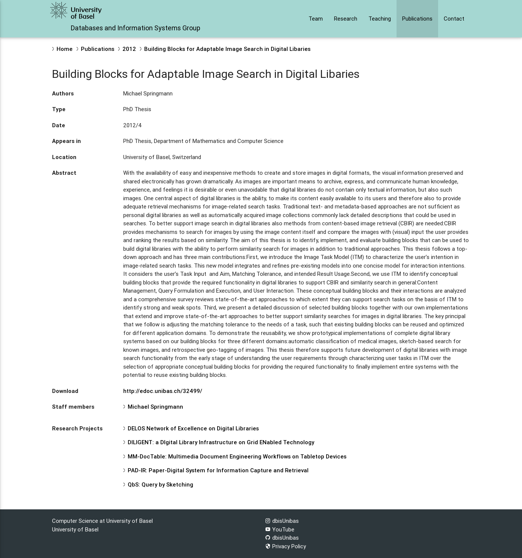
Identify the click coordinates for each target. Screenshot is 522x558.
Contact (454, 18)
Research (345, 18)
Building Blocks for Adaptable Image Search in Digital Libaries (227, 48)
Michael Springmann (155, 406)
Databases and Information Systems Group (135, 28)
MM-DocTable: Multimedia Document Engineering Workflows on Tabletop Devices (237, 456)
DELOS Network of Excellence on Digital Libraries (193, 428)
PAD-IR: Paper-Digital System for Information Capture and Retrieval (218, 470)
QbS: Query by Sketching (160, 484)
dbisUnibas (282, 520)
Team (316, 18)
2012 (129, 48)
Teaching (379, 18)
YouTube (279, 529)
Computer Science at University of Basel (102, 520)
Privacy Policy (285, 546)
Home (65, 48)
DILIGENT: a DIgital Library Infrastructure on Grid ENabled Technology (221, 442)
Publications (417, 18)
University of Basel (75, 529)
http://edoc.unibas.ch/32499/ (162, 390)
